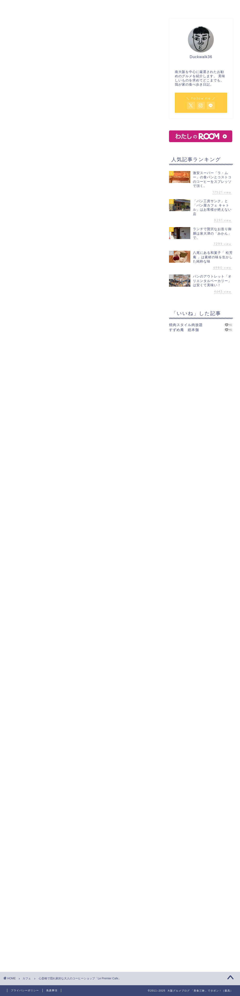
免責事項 (51, 990)
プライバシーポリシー (25, 990)
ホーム (35, 6)
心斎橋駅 (60, 567)
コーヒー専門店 (41, 567)
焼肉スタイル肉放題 (186, 325)
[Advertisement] (81, 640)
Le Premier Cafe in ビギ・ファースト (44, 562)
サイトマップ (205, 6)
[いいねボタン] (10, 582)
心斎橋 (15, 600)
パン (148, 6)
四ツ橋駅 (89, 567)
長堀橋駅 (75, 567)
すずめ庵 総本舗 (184, 330)
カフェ (92, 6)
